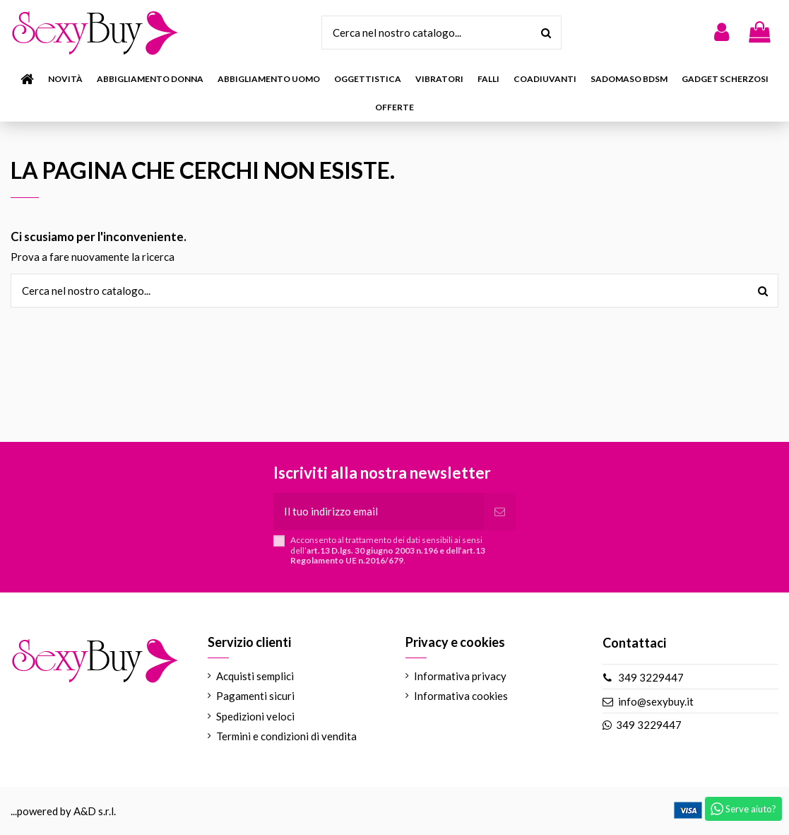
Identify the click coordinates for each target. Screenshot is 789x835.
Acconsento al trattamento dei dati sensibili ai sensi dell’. (387, 550)
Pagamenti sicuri (255, 695)
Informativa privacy (460, 676)
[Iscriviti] (500, 511)
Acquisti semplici (255, 676)
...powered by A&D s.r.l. (63, 811)
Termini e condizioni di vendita (286, 736)
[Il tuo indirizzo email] (378, 511)
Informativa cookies (461, 695)
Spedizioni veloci (255, 716)
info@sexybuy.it (656, 701)
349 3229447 (651, 677)
